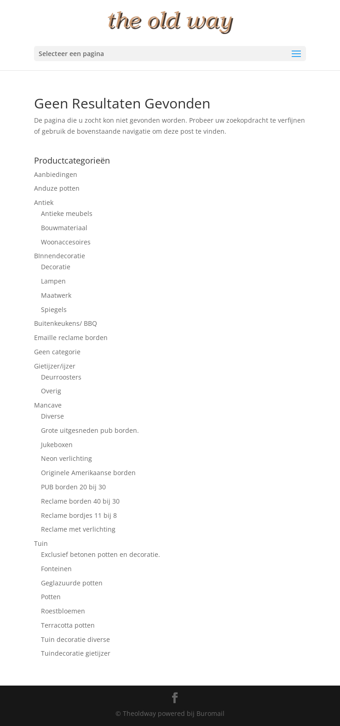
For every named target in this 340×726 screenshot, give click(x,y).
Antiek (43, 202)
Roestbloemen (63, 611)
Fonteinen (56, 568)
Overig (51, 390)
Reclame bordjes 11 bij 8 (79, 515)
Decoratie (55, 266)
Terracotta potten (68, 625)
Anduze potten (57, 188)
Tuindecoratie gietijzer (75, 653)
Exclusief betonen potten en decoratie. (100, 554)
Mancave (48, 405)
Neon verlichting (66, 458)
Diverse (52, 416)
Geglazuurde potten (72, 583)
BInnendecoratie (59, 255)
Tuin (41, 543)
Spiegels (54, 309)
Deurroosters (61, 377)
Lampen (53, 281)
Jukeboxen (57, 444)
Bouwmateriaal (64, 227)
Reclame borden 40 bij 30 (80, 501)
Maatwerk (56, 295)
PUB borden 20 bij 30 (73, 486)
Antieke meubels (66, 213)
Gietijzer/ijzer (54, 366)
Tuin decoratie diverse (75, 639)
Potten (51, 596)
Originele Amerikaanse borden (88, 472)
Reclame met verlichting (78, 529)
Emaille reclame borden (71, 337)
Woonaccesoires (66, 242)
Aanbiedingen (55, 174)
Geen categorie (57, 351)
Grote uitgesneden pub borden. (90, 430)
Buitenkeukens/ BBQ (65, 323)
